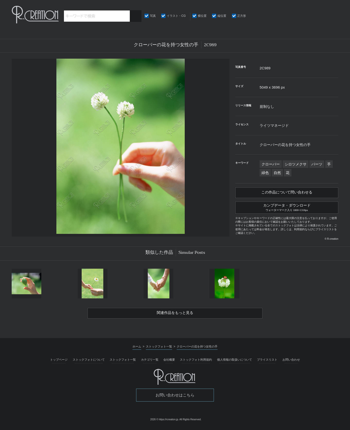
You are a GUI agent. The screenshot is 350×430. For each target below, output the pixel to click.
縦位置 (222, 16)
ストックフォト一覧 (123, 362)
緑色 (265, 173)
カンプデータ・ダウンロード (286, 208)
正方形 (241, 16)
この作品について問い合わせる (287, 193)
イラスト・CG (176, 16)
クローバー (271, 164)
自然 (277, 173)
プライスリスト (267, 362)
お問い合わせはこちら (175, 397)
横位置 (202, 16)
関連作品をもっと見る (175, 315)
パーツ (316, 164)
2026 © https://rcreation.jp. (164, 422)
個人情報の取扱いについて (234, 362)
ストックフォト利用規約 (196, 362)
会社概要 (169, 362)
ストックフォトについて (89, 362)
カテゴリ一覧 (149, 362)
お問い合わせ (291, 362)
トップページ (59, 362)
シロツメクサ (295, 164)
